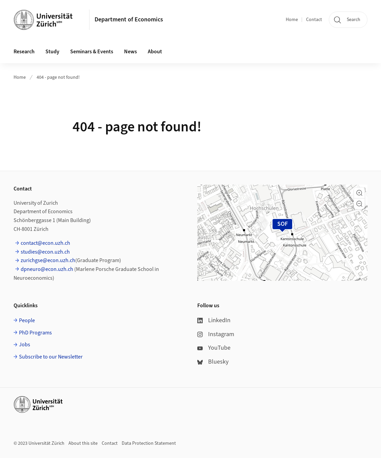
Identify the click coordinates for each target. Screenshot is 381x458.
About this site (83, 443)
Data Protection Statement (149, 443)
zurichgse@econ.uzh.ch (48, 260)
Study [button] (52, 51)
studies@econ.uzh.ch (45, 252)
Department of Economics (129, 19)
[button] (359, 192)
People (27, 320)
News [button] (130, 51)
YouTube (213, 348)
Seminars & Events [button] (91, 51)
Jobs (24, 344)
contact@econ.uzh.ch (45, 243)
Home (292, 19)
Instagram (215, 334)
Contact (314, 19)
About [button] (155, 51)
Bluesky (212, 362)
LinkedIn (213, 320)
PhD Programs (35, 332)
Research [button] (24, 51)
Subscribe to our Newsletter (51, 357)
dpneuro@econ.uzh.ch (47, 269)
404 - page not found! (58, 77)
